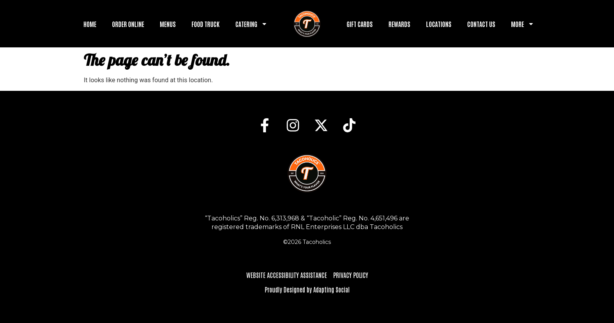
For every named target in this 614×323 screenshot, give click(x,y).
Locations (438, 24)
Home (89, 24)
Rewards (399, 24)
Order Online (128, 24)
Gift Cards (360, 24)
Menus (168, 24)
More (522, 24)
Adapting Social (331, 289)
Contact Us (481, 24)
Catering (251, 24)
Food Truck (205, 24)
